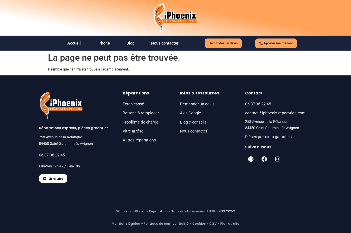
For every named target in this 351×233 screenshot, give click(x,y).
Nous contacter (164, 43)
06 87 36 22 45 (52, 155)
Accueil (74, 43)
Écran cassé (133, 104)
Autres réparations (139, 140)
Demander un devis (197, 104)
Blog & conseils (193, 122)
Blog (130, 43)
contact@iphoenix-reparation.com (275, 113)
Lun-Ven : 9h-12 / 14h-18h (59, 166)
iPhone (103, 43)
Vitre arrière (133, 131)
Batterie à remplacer (141, 113)
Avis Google (190, 113)
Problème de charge (140, 122)
